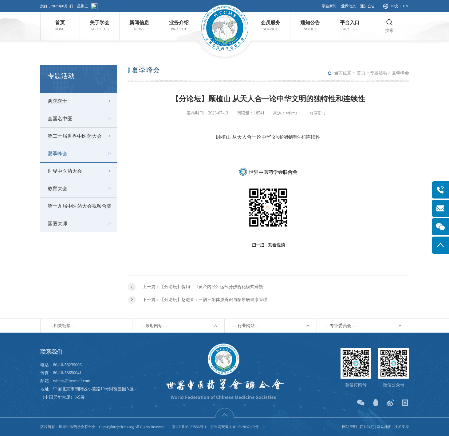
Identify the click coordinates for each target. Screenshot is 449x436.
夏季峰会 (57, 153)
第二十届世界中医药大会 (75, 136)
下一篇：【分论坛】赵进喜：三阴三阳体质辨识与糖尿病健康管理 (205, 299)
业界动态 (348, 6)
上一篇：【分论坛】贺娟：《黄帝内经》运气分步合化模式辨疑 (203, 286)
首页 (361, 73)
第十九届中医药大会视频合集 (80, 206)
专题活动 (378, 73)
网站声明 (349, 427)
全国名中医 (60, 118)
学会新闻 (329, 6)
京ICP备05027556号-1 (189, 427)
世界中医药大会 (65, 171)
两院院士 (57, 101)
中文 (395, 6)
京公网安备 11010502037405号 (234, 427)
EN (405, 6)
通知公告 (367, 6)
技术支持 (401, 427)
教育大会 (57, 188)
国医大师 (57, 223)
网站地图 (384, 427)
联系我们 (367, 427)
